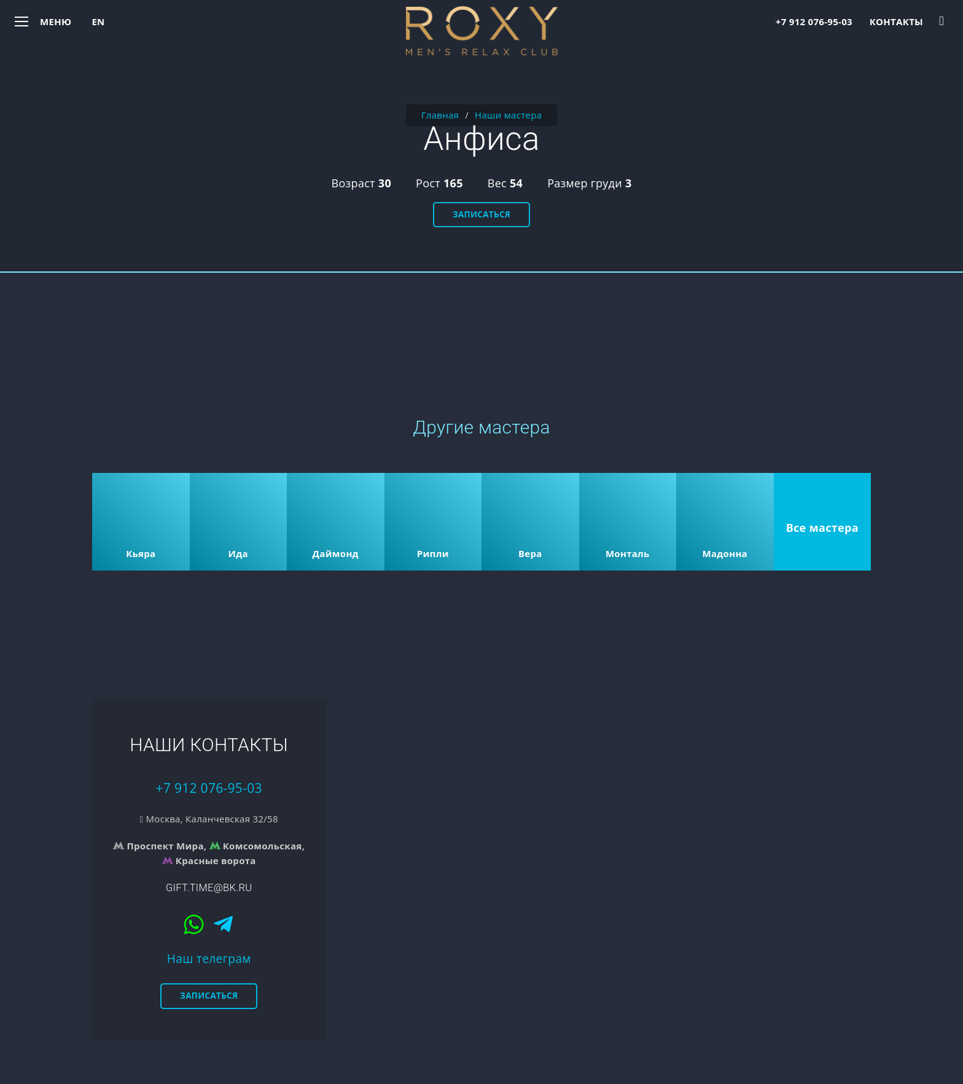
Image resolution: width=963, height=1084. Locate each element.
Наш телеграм (209, 958)
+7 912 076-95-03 (814, 21)
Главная (440, 115)
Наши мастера (508, 115)
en (98, 21)
